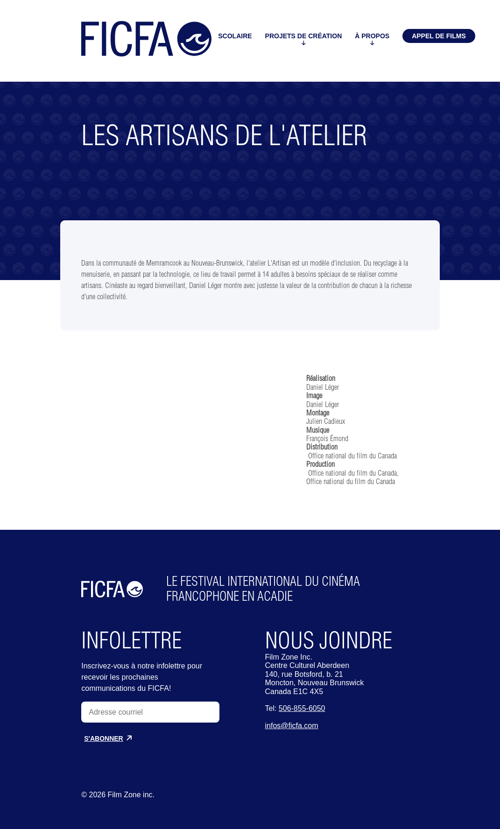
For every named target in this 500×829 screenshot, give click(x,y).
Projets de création (303, 38)
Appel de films (439, 36)
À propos (372, 38)
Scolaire (235, 39)
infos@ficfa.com (291, 726)
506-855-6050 (302, 708)
